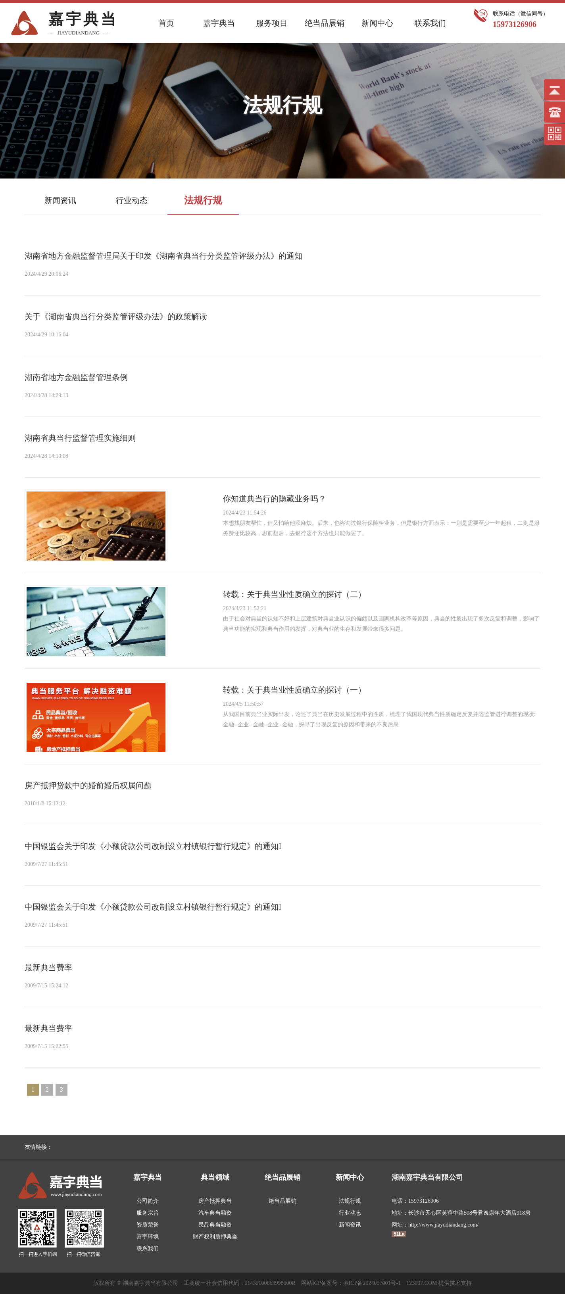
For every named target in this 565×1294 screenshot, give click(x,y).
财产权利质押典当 (215, 1237)
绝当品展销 (324, 23)
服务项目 (272, 23)
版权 (98, 1283)
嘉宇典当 (219, 23)
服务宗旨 (147, 1213)
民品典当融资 (215, 1225)
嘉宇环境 (147, 1237)
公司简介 (147, 1201)
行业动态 (350, 1213)
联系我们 (430, 23)
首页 (166, 23)
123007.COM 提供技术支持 (439, 1283)
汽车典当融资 (215, 1213)
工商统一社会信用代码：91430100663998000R (240, 1283)
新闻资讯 (350, 1225)
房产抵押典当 (215, 1201)
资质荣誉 (147, 1225)
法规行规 (350, 1201)
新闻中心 (377, 23)
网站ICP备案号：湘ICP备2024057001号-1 (351, 1283)
